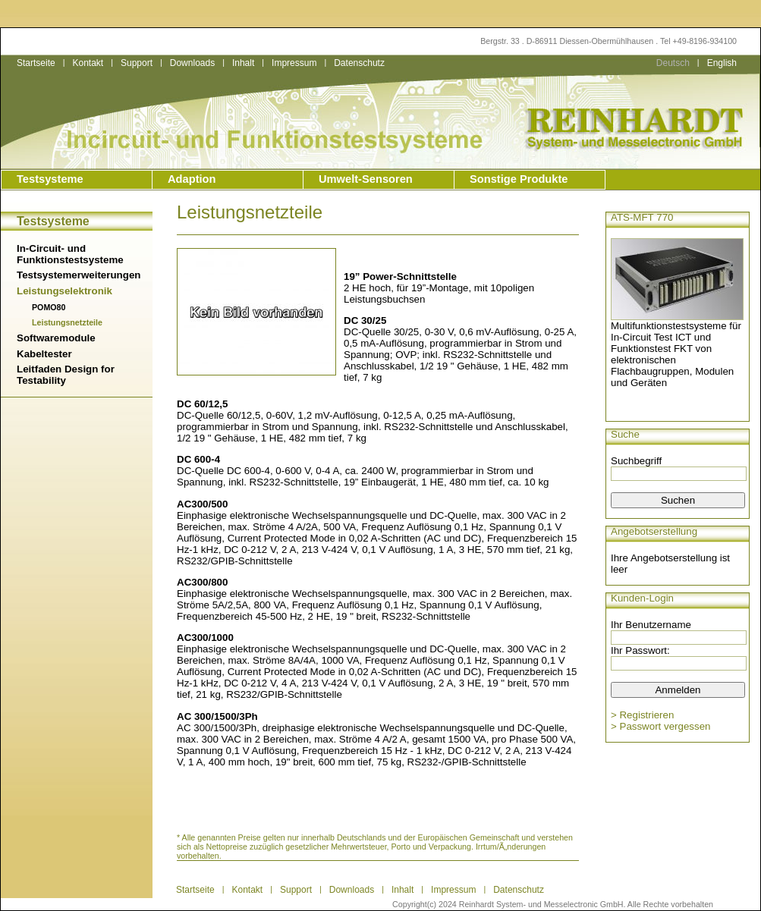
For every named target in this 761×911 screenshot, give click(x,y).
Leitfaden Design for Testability (66, 374)
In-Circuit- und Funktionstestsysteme (70, 254)
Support (137, 63)
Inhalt (243, 63)
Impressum (294, 63)
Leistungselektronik (64, 291)
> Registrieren (642, 715)
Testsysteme (50, 179)
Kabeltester (44, 354)
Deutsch (673, 63)
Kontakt (87, 63)
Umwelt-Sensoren (366, 179)
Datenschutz (359, 63)
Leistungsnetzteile (67, 322)
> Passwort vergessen (661, 726)
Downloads (192, 63)
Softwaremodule (56, 338)
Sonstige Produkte (519, 179)
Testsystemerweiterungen (78, 275)
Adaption (192, 179)
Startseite (36, 63)
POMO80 (48, 307)
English (722, 63)
